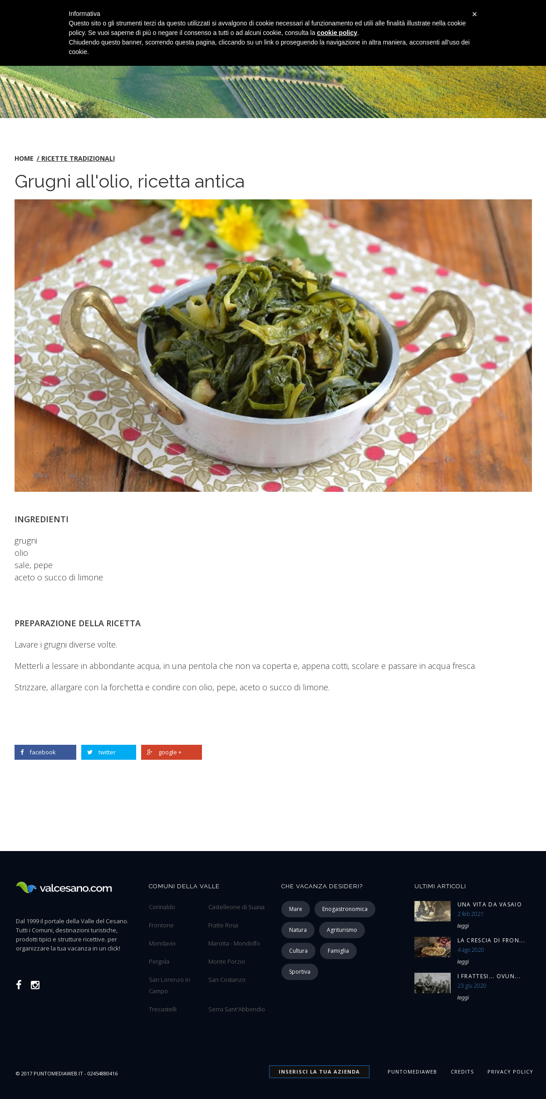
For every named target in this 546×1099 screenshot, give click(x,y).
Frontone (161, 925)
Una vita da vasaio (489, 904)
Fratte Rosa (223, 925)
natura (298, 930)
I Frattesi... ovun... (489, 976)
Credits (462, 1071)
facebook (38, 752)
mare (295, 909)
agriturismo (342, 930)
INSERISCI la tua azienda (319, 1071)
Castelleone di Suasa (236, 907)
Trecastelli (163, 1009)
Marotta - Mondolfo (234, 943)
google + (164, 752)
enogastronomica (345, 909)
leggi (463, 926)
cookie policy (337, 32)
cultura (298, 951)
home (24, 158)
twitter (101, 752)
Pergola (159, 961)
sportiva (299, 971)
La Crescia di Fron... (491, 940)
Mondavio (162, 943)
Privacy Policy (510, 1071)
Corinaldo (162, 907)
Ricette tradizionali (78, 158)
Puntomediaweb (412, 1071)
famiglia (338, 951)
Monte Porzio (226, 961)
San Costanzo (227, 979)
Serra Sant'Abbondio (236, 1009)
